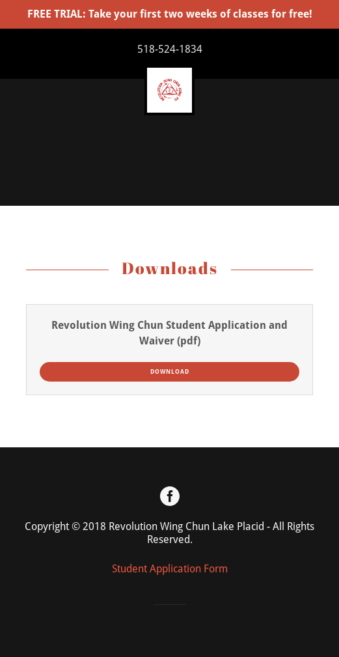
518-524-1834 (169, 49)
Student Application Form (170, 569)
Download (169, 372)
